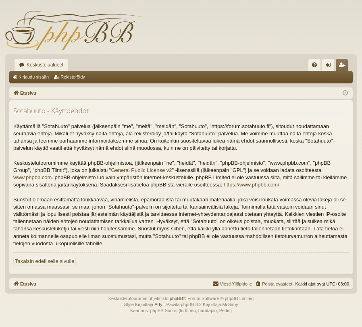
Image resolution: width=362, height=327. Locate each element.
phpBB (176, 298)
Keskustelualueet (45, 65)
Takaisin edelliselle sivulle (44, 261)
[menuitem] (314, 65)
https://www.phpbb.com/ (251, 185)
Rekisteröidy (72, 77)
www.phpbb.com (32, 177)
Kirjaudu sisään (34, 77)
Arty (158, 304)
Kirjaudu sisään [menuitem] (330, 66)
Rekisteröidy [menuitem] (343, 66)
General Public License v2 (141, 170)
